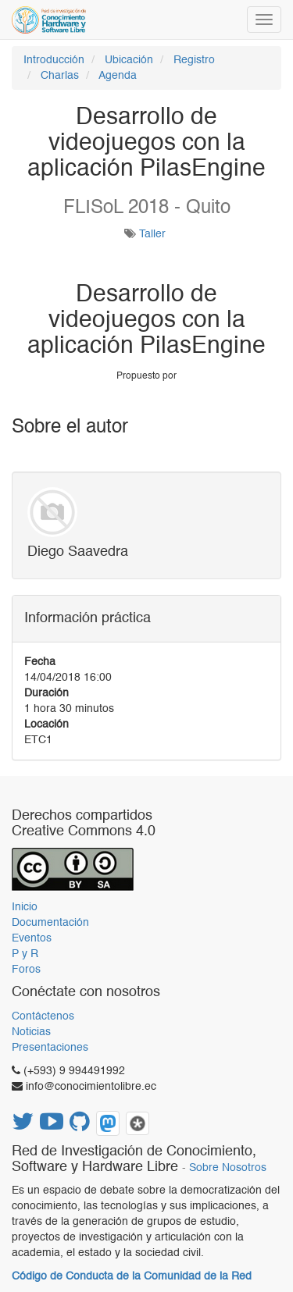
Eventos (32, 938)
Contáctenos (43, 1016)
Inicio (25, 907)
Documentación (50, 922)
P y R (25, 954)
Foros (26, 969)
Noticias (31, 1032)
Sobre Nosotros (227, 1168)
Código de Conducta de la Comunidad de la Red (132, 1276)
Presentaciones (50, 1047)
